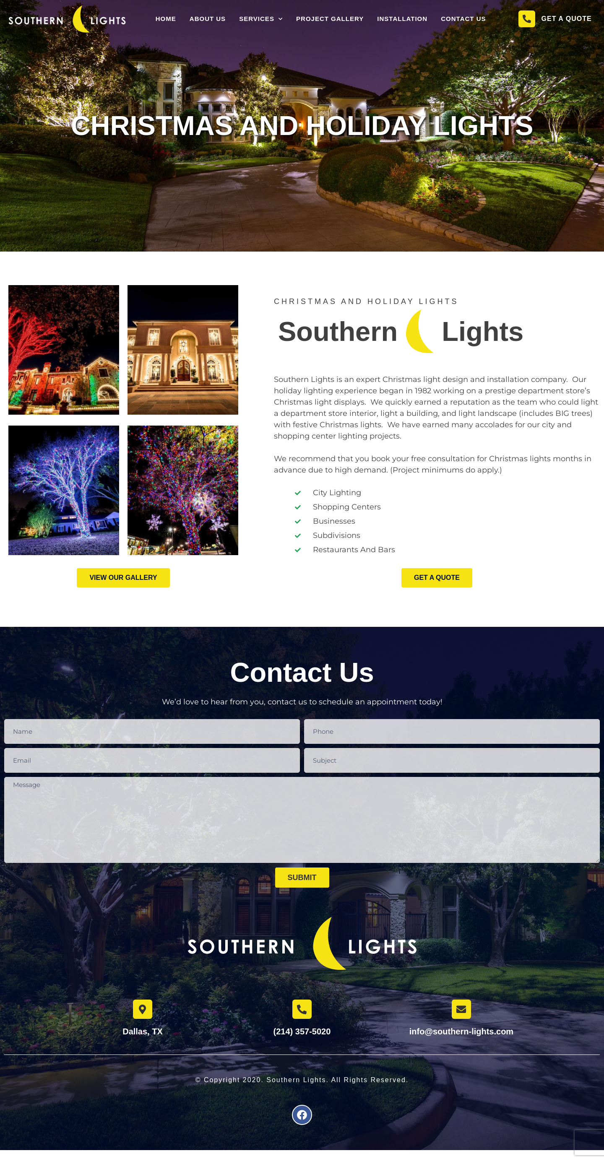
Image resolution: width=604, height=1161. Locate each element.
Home (166, 19)
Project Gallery (330, 19)
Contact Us (463, 19)
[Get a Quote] (526, 20)
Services (261, 19)
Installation (402, 19)
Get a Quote (567, 19)
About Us (208, 19)
